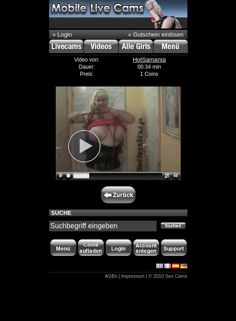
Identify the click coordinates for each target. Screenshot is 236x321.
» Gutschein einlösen (155, 34)
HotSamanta (149, 59)
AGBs (111, 276)
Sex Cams (176, 276)
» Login (62, 34)
